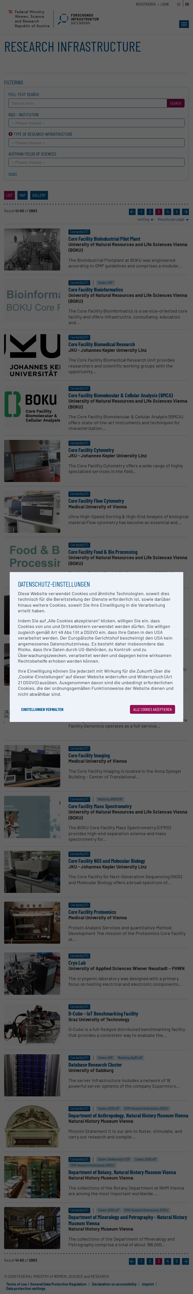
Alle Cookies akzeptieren (152, 709)
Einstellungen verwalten (42, 709)
